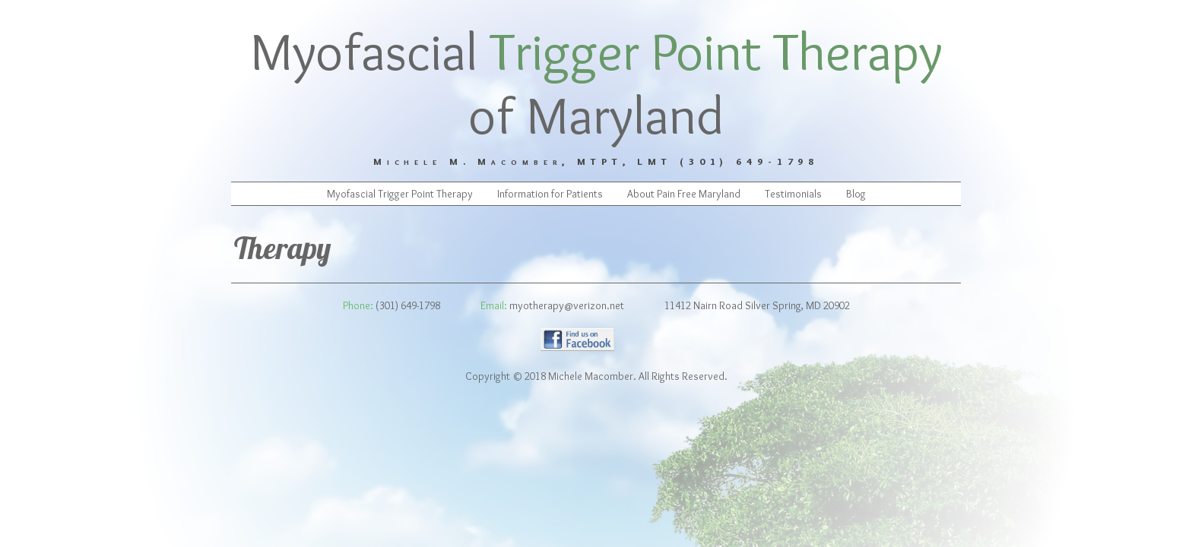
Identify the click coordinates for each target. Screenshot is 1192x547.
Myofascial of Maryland (596, 82)
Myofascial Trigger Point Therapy (400, 194)
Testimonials (793, 194)
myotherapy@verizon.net (566, 305)
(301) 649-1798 (408, 305)
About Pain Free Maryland (683, 194)
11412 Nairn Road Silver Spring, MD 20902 (757, 305)
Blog (856, 194)
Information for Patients (550, 194)
